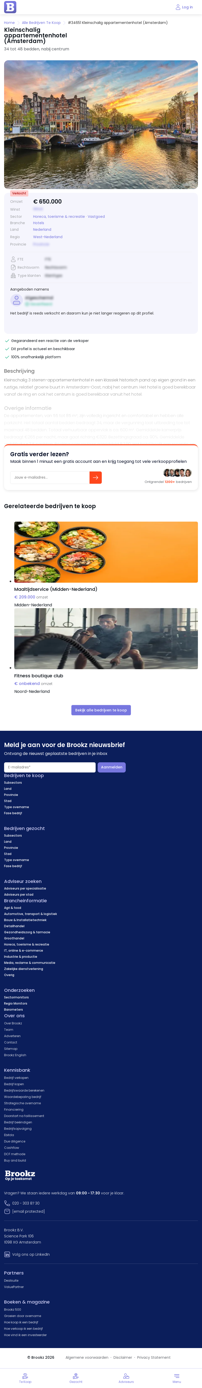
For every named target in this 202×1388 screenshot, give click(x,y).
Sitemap (10, 1049)
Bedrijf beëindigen (18, 1122)
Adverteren (12, 1036)
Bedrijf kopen (14, 1084)
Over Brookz (13, 1023)
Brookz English (15, 1055)
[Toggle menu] (177, 1378)
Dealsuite (11, 1280)
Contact (10, 1042)
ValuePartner (14, 1287)
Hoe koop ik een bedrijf (21, 1322)
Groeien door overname (22, 1316)
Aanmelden (111, 767)
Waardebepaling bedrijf (22, 1097)
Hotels (38, 222)
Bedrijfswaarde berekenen (24, 1090)
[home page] (10, 7)
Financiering (13, 1109)
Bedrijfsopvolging (18, 1128)
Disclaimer (122, 1357)
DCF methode (14, 1154)
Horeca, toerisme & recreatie (59, 216)
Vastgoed (96, 216)
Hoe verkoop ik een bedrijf (23, 1328)
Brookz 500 (12, 1309)
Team (8, 1029)
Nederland (42, 229)
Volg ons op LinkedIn (31, 1254)
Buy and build (15, 1160)
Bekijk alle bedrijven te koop (101, 710)
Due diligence (14, 1141)
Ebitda (9, 1135)
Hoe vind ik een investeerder (25, 1335)
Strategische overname (22, 1103)
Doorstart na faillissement (24, 1116)
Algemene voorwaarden (87, 1357)
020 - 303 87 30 (26, 1203)
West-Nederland (47, 237)
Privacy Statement (154, 1357)
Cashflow (11, 1148)
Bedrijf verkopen (16, 1078)
